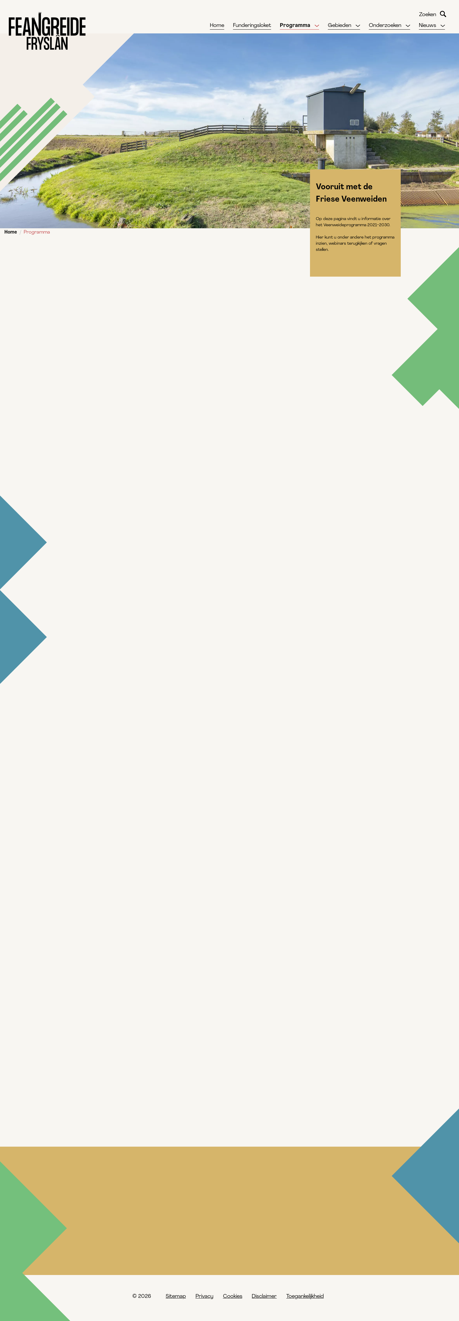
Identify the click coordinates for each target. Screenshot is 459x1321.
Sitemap (176, 1296)
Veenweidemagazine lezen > (105, 760)
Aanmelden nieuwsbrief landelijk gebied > (123, 825)
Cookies (232, 1296)
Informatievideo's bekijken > (105, 695)
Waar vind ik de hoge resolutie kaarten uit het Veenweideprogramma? (124, 1262)
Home (10, 232)
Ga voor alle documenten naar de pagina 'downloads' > (141, 549)
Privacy (204, 1296)
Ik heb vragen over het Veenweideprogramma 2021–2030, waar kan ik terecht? (313, 1235)
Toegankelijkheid (305, 1296)
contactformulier (84, 875)
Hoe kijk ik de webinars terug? (105, 1232)
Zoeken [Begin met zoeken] (443, 14)
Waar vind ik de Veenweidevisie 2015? (295, 1258)
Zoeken (427, 15)
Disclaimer (264, 1296)
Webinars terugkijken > (99, 630)
